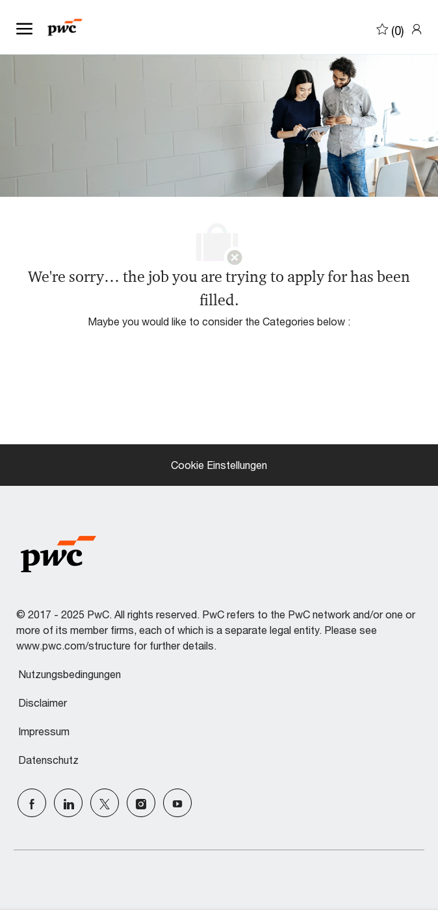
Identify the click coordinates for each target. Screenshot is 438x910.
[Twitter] (104, 803)
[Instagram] (141, 803)
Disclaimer (42, 702)
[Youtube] (177, 803)
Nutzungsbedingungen (69, 674)
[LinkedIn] (68, 803)
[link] (416, 28)
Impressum (44, 731)
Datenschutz (48, 759)
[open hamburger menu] (24, 27)
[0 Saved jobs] (390, 28)
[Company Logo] (81, 27)
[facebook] (32, 803)
